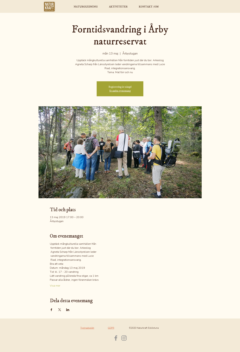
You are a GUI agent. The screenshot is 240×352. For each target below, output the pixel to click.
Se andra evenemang (120, 90)
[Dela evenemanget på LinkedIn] (67, 309)
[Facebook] (115, 338)
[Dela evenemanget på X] (59, 309)
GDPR (111, 328)
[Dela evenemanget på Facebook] (51, 309)
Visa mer (55, 286)
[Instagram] (124, 338)
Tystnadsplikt (87, 328)
